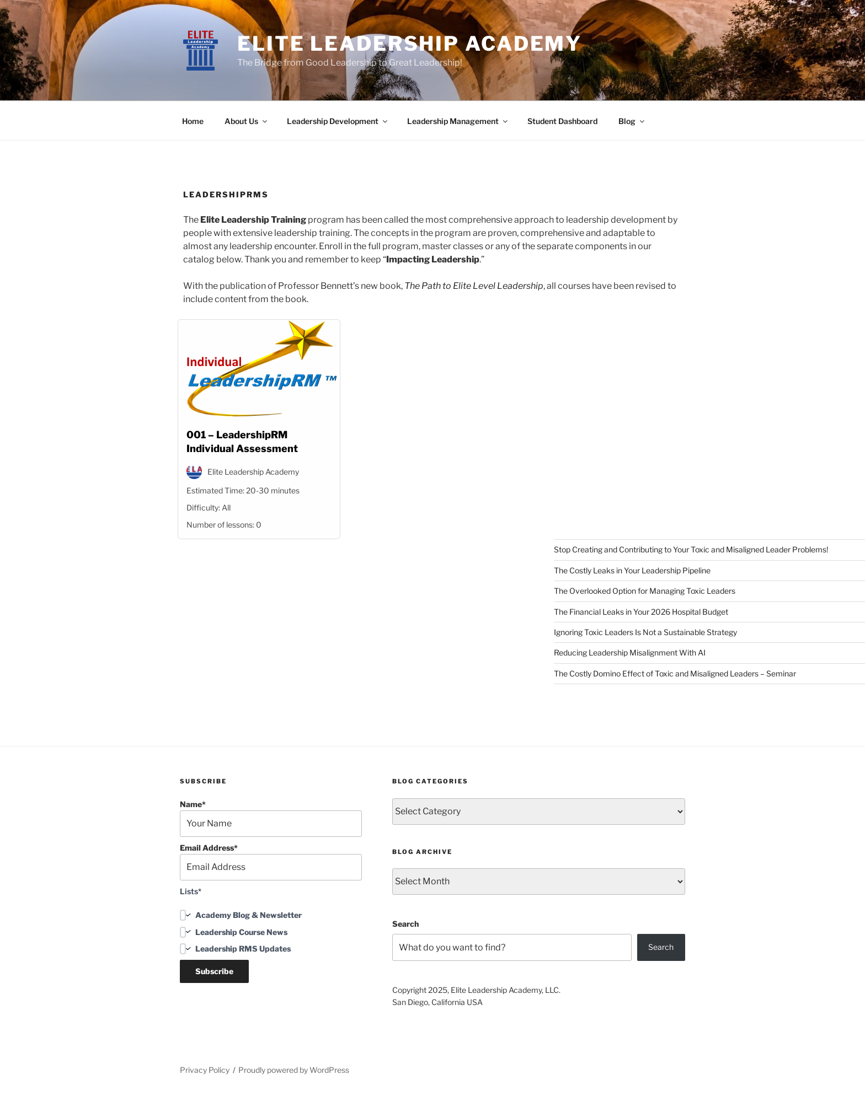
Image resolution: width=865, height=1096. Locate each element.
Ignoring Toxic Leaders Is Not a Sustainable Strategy (645, 632)
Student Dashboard (562, 121)
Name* (271, 818)
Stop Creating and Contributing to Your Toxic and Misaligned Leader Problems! (691, 549)
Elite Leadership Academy (409, 43)
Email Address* (271, 862)
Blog (632, 121)
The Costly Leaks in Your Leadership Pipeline (632, 570)
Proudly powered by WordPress (293, 1069)
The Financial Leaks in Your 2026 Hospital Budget (641, 611)
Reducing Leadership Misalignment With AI (630, 652)
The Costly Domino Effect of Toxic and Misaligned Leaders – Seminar (675, 673)
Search (405, 923)
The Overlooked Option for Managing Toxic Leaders (644, 590)
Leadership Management (458, 121)
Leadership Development (338, 121)
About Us (247, 121)
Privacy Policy (204, 1069)
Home (193, 121)
